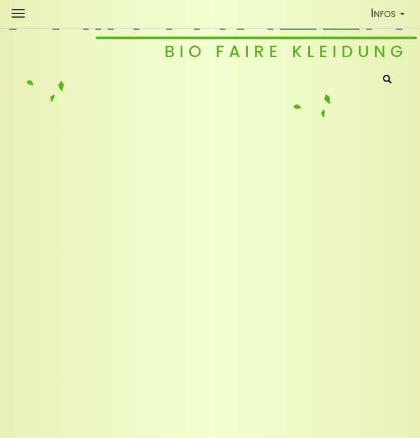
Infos (390, 15)
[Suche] (387, 80)
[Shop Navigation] (18, 13)
